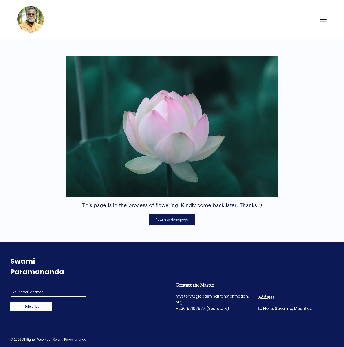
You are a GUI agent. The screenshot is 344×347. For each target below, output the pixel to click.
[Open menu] (323, 19)
